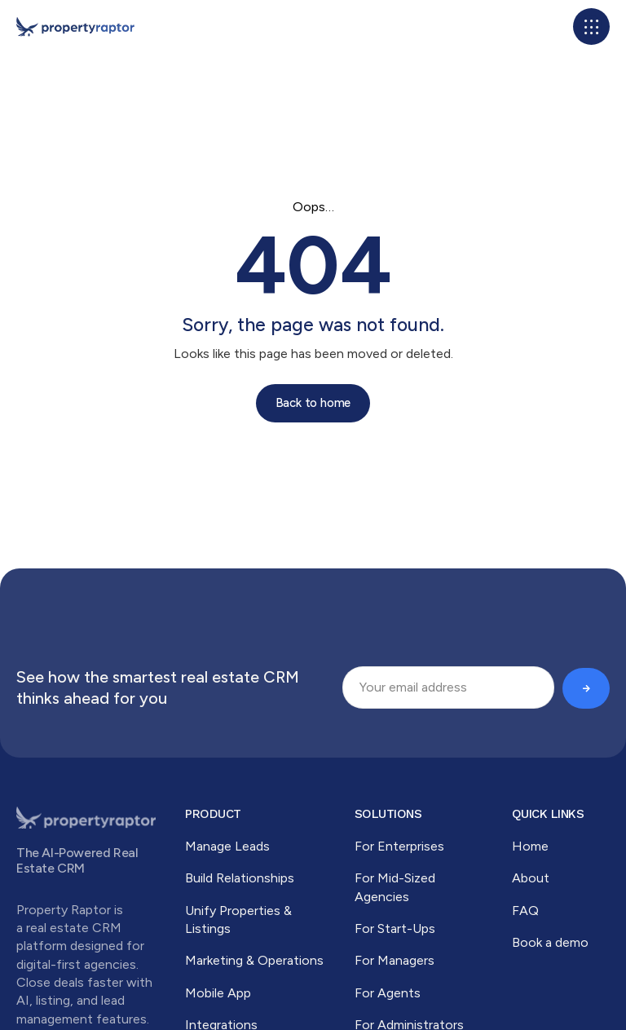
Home (530, 846)
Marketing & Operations (254, 960)
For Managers (394, 960)
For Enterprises (399, 846)
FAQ (525, 910)
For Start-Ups (395, 928)
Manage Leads (227, 846)
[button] (591, 26)
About (530, 878)
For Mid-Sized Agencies (395, 887)
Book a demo (550, 942)
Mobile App (218, 993)
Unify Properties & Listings (238, 919)
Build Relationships (239, 878)
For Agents (388, 993)
